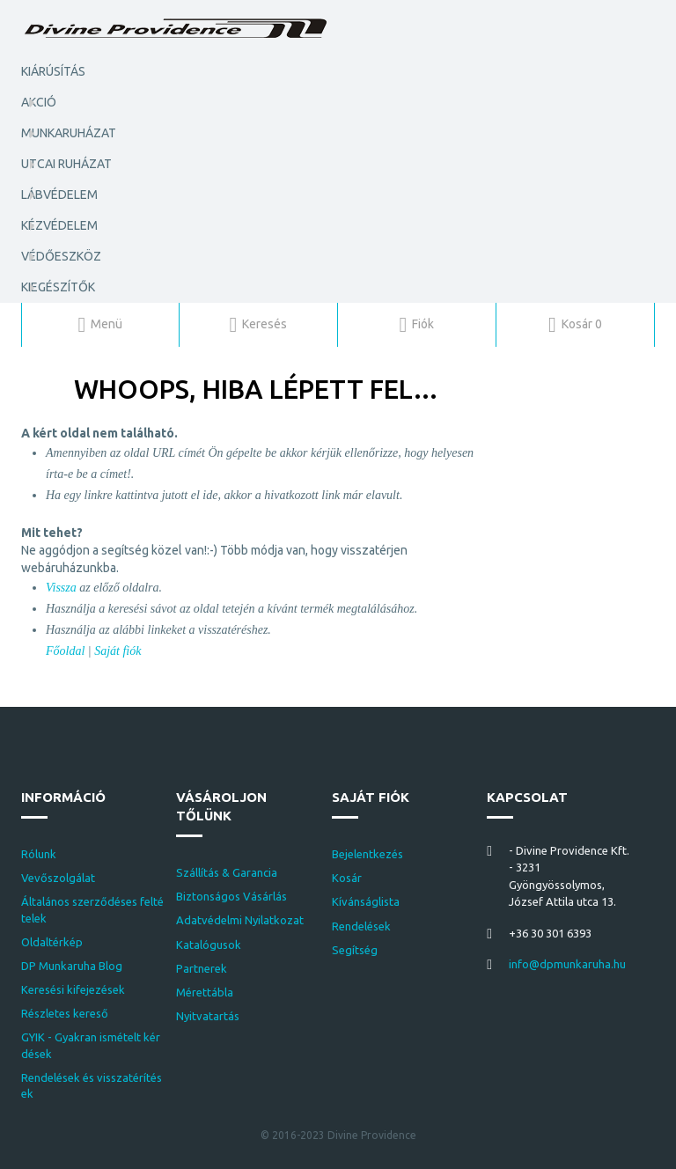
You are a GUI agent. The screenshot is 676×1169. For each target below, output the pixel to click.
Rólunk (38, 854)
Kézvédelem (59, 225)
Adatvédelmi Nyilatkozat (240, 920)
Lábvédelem (59, 194)
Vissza (61, 587)
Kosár (347, 877)
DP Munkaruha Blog (71, 965)
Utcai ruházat (66, 164)
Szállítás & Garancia (226, 872)
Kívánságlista (366, 901)
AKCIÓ (38, 102)
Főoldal (65, 651)
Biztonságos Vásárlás (231, 896)
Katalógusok (208, 944)
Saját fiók (117, 651)
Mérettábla (204, 992)
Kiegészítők (58, 287)
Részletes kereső (64, 1013)
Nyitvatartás (207, 1016)
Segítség (355, 950)
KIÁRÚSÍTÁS (53, 71)
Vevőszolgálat (58, 877)
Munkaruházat (68, 133)
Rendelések (361, 926)
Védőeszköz (61, 256)
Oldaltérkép (52, 942)
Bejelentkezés (367, 854)
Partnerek (201, 968)
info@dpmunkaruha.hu (567, 964)
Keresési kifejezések (73, 989)
